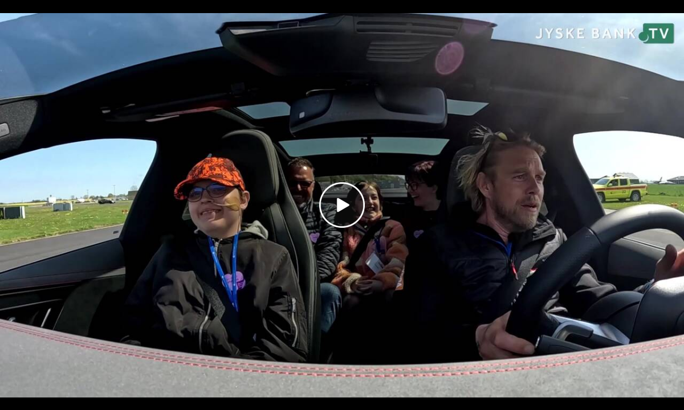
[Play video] (342, 205)
